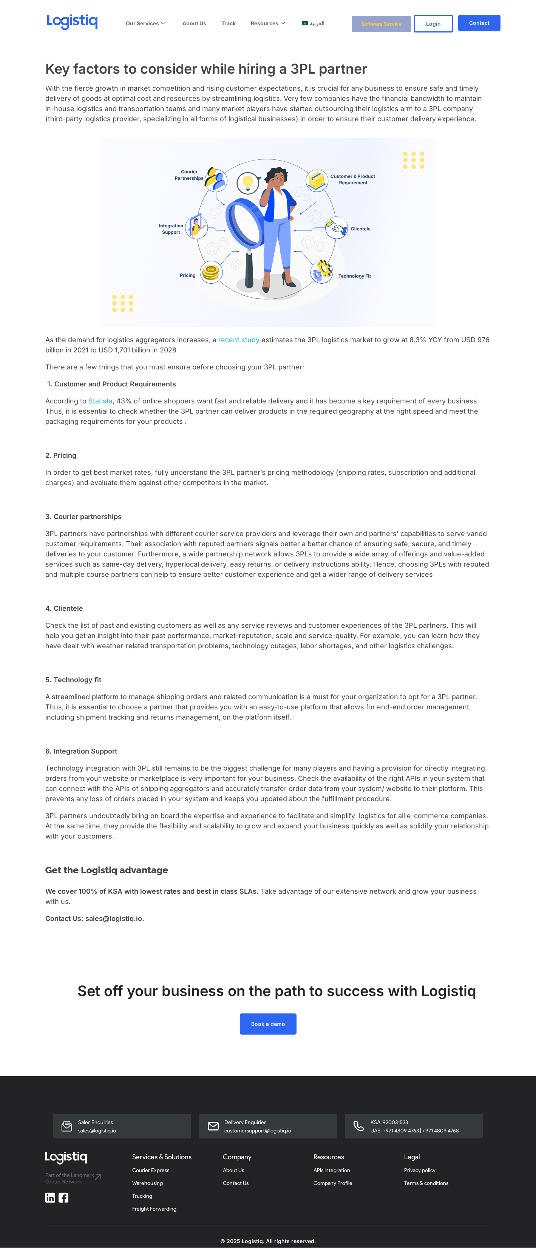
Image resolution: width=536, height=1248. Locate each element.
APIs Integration (332, 1171)
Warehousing (147, 1183)
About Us (194, 23)
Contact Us (236, 1183)
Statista (100, 401)
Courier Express (150, 1171)
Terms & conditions (426, 1183)
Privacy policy (420, 1171)
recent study (239, 340)
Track (228, 23)
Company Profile (333, 1183)
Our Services (146, 23)
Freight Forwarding (154, 1209)
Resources (269, 23)
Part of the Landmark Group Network (69, 1178)
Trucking (142, 1196)
